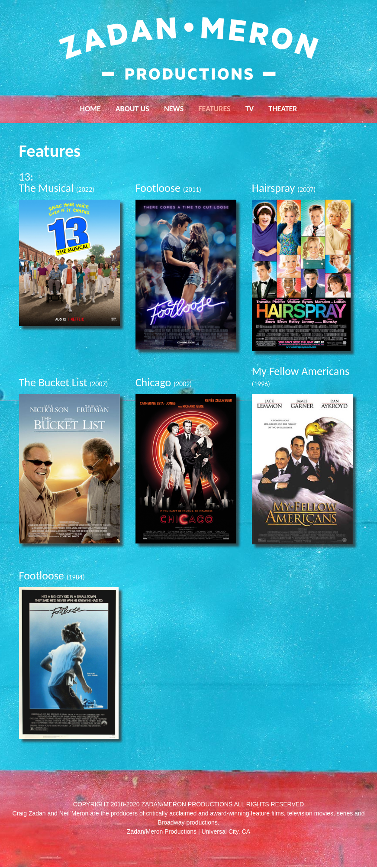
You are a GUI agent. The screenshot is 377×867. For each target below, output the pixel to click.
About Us (132, 108)
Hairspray (284, 188)
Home (90, 108)
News (174, 108)
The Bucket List (63, 382)
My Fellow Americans (300, 376)
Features (214, 108)
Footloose (168, 188)
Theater (282, 108)
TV (249, 108)
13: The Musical (56, 182)
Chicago (163, 382)
